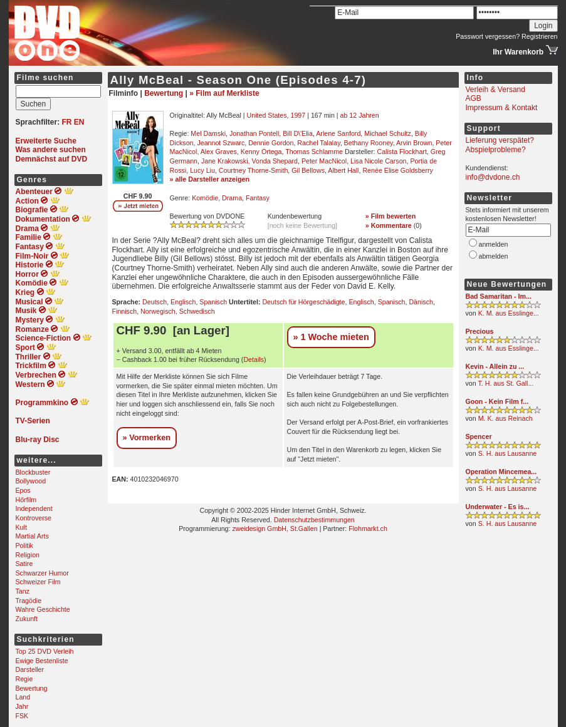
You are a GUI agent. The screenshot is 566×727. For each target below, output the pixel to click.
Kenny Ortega (261, 151)
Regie (24, 679)
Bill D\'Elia (298, 133)
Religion (28, 555)
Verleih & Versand (495, 89)
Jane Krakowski (224, 161)
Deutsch (154, 302)
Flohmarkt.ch (368, 528)
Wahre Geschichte (43, 609)
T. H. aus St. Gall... (505, 383)
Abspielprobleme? (496, 149)
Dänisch (421, 302)
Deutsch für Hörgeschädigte (303, 302)
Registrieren (539, 36)
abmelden (493, 256)
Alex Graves (219, 151)
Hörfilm (26, 499)
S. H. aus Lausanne (507, 453)
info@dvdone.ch (493, 177)
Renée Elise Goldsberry (397, 170)
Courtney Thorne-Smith (253, 170)
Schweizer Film (38, 581)
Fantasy (258, 198)
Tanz (23, 591)
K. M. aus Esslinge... (508, 313)
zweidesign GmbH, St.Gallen (274, 528)
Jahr (22, 706)
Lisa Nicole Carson (378, 161)
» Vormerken (147, 437)
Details (253, 359)
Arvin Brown (414, 143)
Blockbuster (33, 472)
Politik (24, 545)
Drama (232, 198)
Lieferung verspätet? (500, 140)
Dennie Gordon (270, 143)
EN (79, 122)
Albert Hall (343, 170)
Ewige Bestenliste (42, 660)
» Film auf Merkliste (224, 93)
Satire (24, 563)
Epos (23, 490)
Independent (34, 508)
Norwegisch (158, 311)
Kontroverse (33, 518)
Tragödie (29, 600)
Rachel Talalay (318, 143)
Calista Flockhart (402, 151)
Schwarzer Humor (42, 573)
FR (67, 122)
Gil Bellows (308, 170)
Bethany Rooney (368, 143)
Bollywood (31, 481)
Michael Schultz (387, 133)
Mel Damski (208, 133)
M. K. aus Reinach (505, 418)
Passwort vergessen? (488, 36)
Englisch (183, 302)
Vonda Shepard (274, 161)
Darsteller (30, 669)
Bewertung (32, 688)
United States (267, 115)
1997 (297, 115)
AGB (473, 98)
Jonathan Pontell (254, 133)
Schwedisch (197, 311)
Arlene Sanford (338, 133)
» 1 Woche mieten (331, 337)
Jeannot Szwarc (220, 143)
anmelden (493, 244)
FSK (22, 715)
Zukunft (27, 618)
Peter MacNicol (324, 161)
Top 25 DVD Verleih (45, 651)
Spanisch (213, 302)
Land (23, 697)
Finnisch (124, 311)
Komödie (205, 198)
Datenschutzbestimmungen (314, 519)
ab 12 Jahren (359, 115)
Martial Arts (32, 536)
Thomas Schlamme (314, 151)
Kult (21, 527)
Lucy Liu (202, 170)
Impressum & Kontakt (502, 107)
